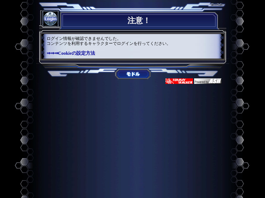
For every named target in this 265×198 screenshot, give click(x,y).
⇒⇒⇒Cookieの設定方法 (71, 53)
